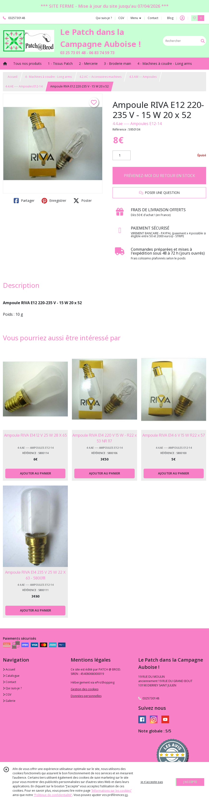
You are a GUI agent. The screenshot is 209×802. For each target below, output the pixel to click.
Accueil (12, 77)
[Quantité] (122, 155)
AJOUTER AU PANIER (35, 473)
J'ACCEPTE (190, 782)
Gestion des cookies (84, 689)
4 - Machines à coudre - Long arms (48, 77)
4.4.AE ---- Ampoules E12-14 (24, 86)
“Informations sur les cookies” (111, 791)
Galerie (9, 701)
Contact (153, 18)
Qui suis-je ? (12, 688)
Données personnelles (86, 696)
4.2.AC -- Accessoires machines (100, 77)
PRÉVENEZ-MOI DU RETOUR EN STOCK (159, 175)
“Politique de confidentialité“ (53, 795)
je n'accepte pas (152, 782)
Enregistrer (54, 201)
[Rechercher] (203, 41)
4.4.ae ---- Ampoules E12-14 (137, 123)
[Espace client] (182, 18)
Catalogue (11, 676)
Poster (82, 201)
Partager (24, 201)
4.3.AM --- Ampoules (143, 77)
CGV (7, 694)
